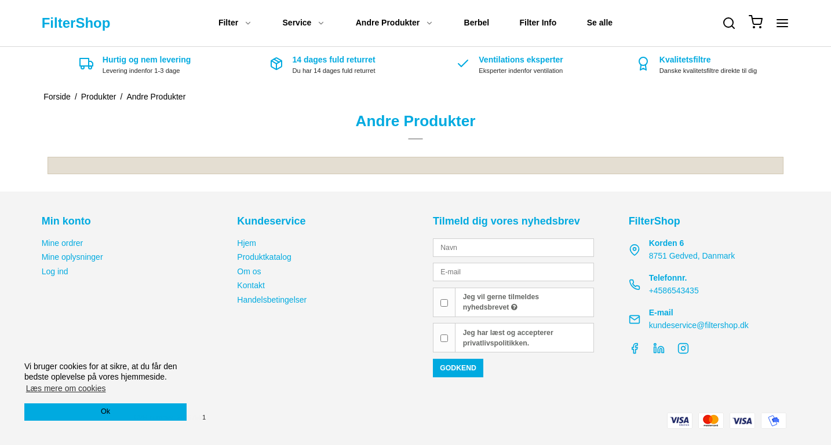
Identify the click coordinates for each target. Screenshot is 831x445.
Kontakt (250, 285)
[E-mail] (513, 271)
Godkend (458, 368)
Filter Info (538, 22)
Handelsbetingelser (272, 299)
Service (304, 22)
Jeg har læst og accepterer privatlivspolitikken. (508, 338)
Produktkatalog (264, 257)
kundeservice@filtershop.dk (699, 325)
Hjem (246, 243)
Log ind (55, 271)
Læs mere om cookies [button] (66, 388)
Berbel (477, 22)
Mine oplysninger (72, 257)
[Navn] (513, 247)
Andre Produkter (394, 22)
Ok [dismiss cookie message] (105, 411)
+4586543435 (674, 290)
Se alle (600, 22)
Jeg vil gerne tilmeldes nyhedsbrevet (501, 302)
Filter (235, 22)
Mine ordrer (62, 243)
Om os (249, 271)
